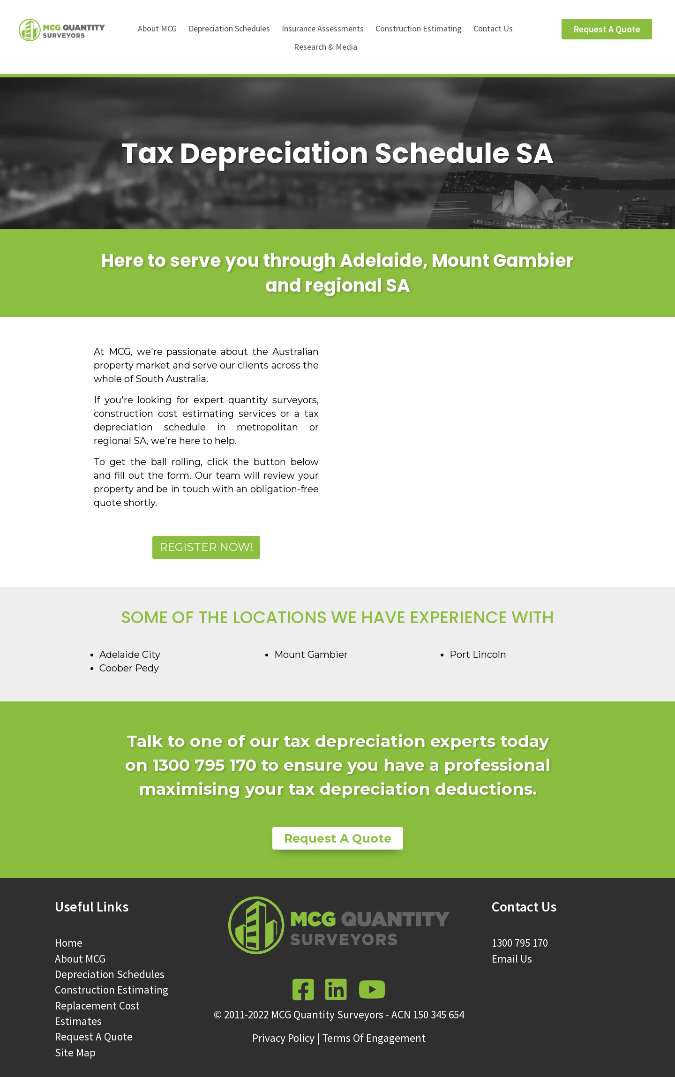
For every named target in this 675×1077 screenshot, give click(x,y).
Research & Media (325, 46)
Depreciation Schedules (229, 28)
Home (68, 942)
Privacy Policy (283, 1038)
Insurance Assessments (323, 28)
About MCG (157, 28)
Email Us (512, 958)
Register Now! (206, 547)
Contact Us (493, 28)
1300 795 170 (520, 942)
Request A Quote (94, 1036)
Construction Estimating (418, 28)
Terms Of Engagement (374, 1038)
